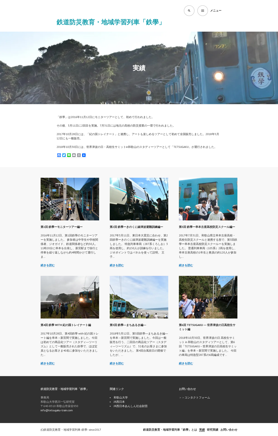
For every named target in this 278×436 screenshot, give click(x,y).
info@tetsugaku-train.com (57, 410)
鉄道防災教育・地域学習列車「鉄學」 (111, 22)
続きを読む (48, 265)
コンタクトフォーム (197, 397)
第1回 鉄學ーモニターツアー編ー (62, 227)
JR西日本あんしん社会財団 (131, 406)
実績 (202, 429)
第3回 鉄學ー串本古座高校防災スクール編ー (207, 227)
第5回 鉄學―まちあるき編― (128, 325)
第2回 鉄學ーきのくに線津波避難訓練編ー (136, 227)
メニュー (215, 10)
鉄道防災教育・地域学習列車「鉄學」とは (170, 429)
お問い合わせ (228, 429)
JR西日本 (119, 401)
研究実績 (212, 429)
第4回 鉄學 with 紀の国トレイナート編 (66, 325)
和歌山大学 (121, 397)
